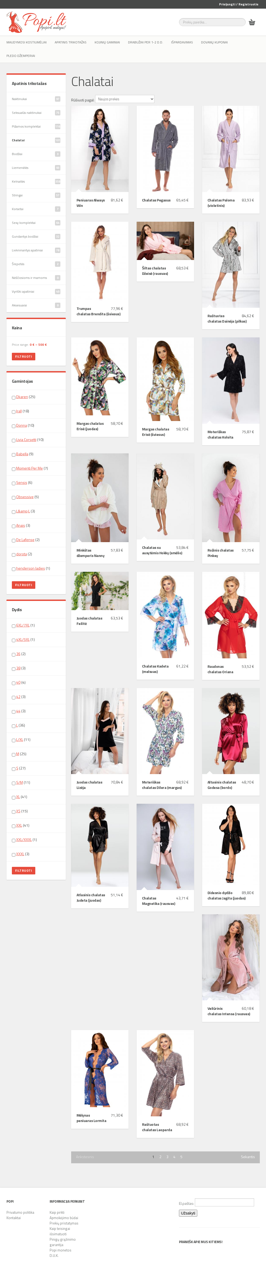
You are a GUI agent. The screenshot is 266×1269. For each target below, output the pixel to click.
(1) (31, 568)
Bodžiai (36, 154)
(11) (21, 739)
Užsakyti (188, 1213)
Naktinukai (36, 99)
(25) (23, 396)
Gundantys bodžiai (36, 236)
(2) (26, 539)
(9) (22, 454)
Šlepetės (36, 264)
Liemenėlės (36, 167)
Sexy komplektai (36, 222)
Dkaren (22, 396)
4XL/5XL (23, 639)
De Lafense (25, 539)
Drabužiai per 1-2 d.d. (145, 42)
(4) (19, 682)
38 (18, 668)
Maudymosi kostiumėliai (26, 42)
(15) (20, 811)
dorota (21, 554)
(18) (20, 411)
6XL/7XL (23, 625)
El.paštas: (216, 1202)
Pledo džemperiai (20, 55)
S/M (19, 782)
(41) (19, 796)
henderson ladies (30, 568)
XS (18, 811)
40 (18, 682)
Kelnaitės (36, 181)
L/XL (19, 739)
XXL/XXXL (24, 839)
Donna (21, 425)
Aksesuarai (36, 305)
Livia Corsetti (26, 439)
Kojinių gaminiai (107, 42)
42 (18, 696)
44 (18, 711)
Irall (19, 411)
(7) (30, 468)
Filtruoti (23, 356)
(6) (22, 482)
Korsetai (36, 209)
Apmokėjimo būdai (64, 1217)
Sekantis (248, 1156)
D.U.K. (54, 1255)
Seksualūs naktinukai (36, 112)
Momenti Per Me (29, 468)
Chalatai (36, 140)
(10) (23, 425)
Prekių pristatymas (64, 1223)
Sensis (21, 482)
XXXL (20, 854)
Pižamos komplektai (36, 126)
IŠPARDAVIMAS (182, 42)
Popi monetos (60, 1250)
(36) (18, 725)
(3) (23, 511)
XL (18, 796)
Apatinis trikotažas (71, 42)
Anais (20, 525)
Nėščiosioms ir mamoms (36, 278)
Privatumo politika (20, 1212)
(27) (19, 768)
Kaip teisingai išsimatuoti (60, 1231)
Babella (22, 454)
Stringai (36, 195)
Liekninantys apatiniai (36, 250)
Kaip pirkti (57, 1212)
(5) (25, 497)
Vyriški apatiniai (36, 291)
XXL (19, 825)
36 (18, 653)
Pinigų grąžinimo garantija (63, 1242)
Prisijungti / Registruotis (238, 4)
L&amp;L (23, 511)
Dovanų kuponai (214, 42)
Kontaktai (13, 1217)
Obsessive (25, 497)
